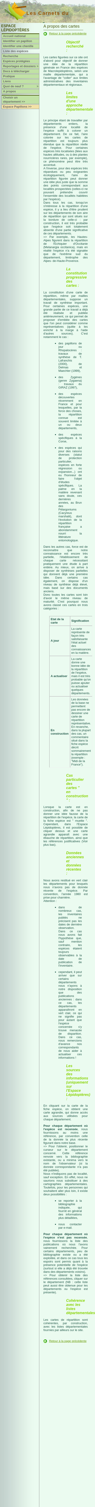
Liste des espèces (15, 51)
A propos (9, 91)
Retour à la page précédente (68, 33)
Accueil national (14, 36)
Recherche (10, 56)
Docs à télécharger (16, 71)
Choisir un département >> (14, 99)
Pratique (9, 76)
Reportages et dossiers (21, 66)
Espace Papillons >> (17, 106)
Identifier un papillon (17, 41)
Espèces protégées (16, 61)
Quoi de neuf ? (21, 86)
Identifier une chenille (18, 46)
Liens (7, 81)
